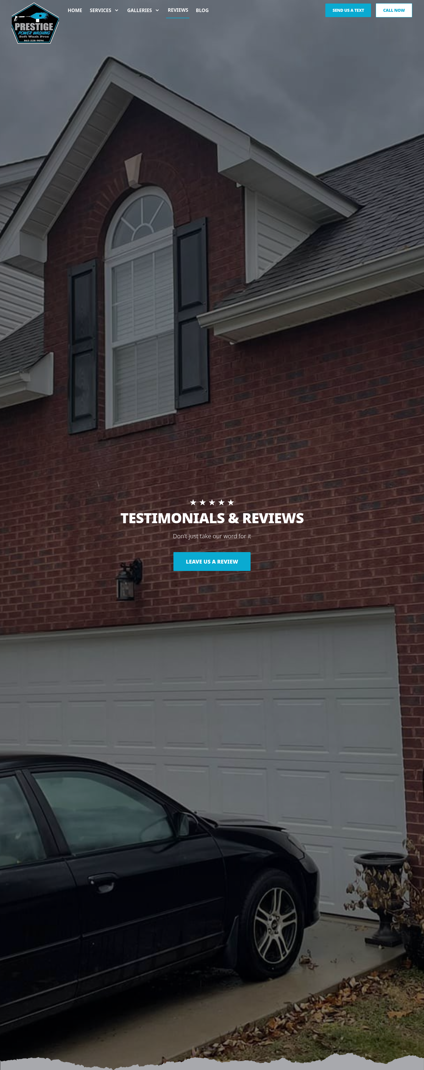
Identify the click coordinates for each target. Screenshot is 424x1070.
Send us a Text (348, 12)
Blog (202, 12)
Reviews (178, 12)
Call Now (394, 12)
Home (75, 12)
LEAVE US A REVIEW (212, 561)
